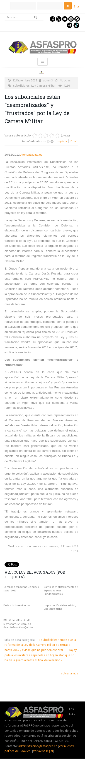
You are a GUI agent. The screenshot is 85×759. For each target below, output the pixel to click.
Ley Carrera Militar (43, 85)
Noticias (65, 80)
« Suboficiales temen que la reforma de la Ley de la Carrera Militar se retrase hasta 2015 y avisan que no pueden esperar (40, 645)
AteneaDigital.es (31, 154)
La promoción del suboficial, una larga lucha (60, 607)
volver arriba (69, 673)
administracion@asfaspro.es (38, 746)
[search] (24, 17)
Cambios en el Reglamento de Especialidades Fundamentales (61, 590)
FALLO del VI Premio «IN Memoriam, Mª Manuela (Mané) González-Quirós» (18, 623)
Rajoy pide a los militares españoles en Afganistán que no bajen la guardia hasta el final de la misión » (41, 655)
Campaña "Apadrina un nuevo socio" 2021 (21, 588)
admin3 (48, 80)
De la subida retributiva (16, 605)
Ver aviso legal (43, 751)
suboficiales (21, 85)
